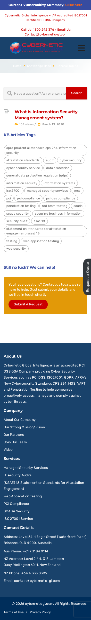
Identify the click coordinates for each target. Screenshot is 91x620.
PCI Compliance (16, 504)
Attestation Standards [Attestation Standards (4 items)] (23, 160)
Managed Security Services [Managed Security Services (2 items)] (47, 190)
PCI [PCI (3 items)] (8, 198)
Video (8, 450)
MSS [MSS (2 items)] (77, 190)
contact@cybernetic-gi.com (37, 581)
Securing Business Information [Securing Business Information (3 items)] (58, 213)
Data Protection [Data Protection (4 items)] (58, 168)
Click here (74, 5)
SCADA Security (17, 511)
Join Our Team (15, 442)
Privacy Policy (40, 612)
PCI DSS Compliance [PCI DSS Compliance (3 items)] (60, 198)
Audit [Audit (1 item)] (50, 160)
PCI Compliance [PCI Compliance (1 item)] (28, 198)
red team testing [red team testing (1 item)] (54, 206)
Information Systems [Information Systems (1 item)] (59, 183)
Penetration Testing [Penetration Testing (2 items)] (21, 206)
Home (17, 66)
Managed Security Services (26, 468)
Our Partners (14, 435)
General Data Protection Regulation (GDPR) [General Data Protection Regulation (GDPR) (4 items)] (37, 175)
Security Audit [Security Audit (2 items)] (16, 221)
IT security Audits (18, 475)
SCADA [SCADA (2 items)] (78, 206)
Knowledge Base (39, 66)
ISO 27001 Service (18, 519)
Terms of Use (14, 612)
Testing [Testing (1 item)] (11, 241)
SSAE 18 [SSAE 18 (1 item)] (39, 221)
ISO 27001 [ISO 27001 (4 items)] (13, 190)
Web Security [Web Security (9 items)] (16, 248)
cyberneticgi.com (39, 604)
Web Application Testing (23, 496)
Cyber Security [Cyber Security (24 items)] (71, 160)
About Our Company (20, 420)
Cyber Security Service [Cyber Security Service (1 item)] (23, 168)
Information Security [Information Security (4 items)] (21, 183)
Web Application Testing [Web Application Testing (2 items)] (41, 241)
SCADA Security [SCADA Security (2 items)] (17, 213)
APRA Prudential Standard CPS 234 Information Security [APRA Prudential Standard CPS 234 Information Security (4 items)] (41, 150)
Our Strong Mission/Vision (24, 427)
